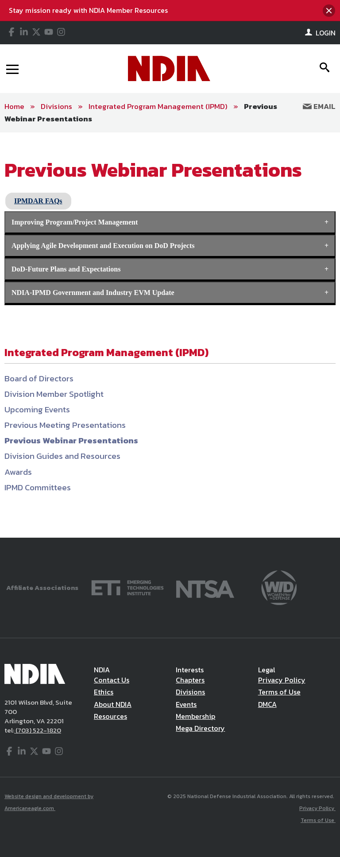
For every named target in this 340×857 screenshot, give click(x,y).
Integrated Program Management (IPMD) (158, 106)
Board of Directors (38, 378)
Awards (18, 471)
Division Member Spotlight (54, 394)
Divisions (56, 106)
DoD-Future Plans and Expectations (66, 269)
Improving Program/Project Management (75, 222)
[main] (170, 335)
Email (319, 106)
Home (14, 106)
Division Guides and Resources (62, 456)
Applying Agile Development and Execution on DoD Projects (103, 245)
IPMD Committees (37, 487)
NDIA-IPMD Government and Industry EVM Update (93, 292)
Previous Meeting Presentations (65, 425)
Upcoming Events (37, 409)
